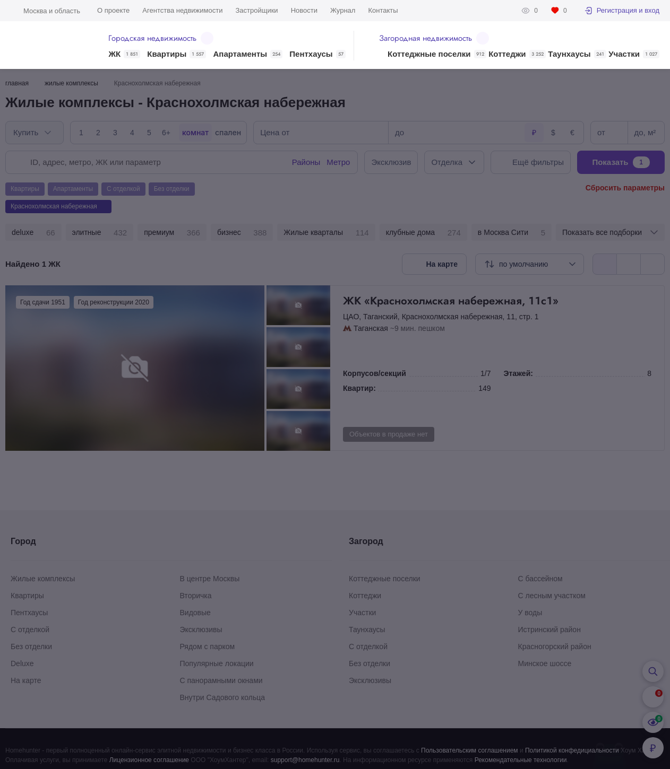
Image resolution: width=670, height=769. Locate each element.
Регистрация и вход (621, 10)
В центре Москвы (210, 578)
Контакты (383, 10)
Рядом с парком (207, 646)
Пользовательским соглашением (469, 750)
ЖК (124, 54)
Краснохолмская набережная (452, 316)
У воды (530, 612)
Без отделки (31, 646)
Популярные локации (217, 663)
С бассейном (540, 578)
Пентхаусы (317, 54)
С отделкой (30, 629)
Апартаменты (248, 54)
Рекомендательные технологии (521, 760)
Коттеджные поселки (437, 54)
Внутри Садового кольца (222, 697)
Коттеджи (516, 54)
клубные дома (423, 233)
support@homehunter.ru (305, 760)
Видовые (195, 612)
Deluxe (22, 663)
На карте (26, 680)
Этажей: (518, 373)
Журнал (342, 10)
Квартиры (176, 54)
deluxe (33, 233)
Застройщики (256, 10)
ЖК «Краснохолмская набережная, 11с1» (497, 300)
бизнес (242, 233)
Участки (633, 54)
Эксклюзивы (201, 629)
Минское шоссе (545, 663)
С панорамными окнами (221, 680)
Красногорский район (554, 646)
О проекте (113, 10)
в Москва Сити (511, 233)
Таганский (380, 316)
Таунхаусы (577, 54)
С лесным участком (552, 595)
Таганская (371, 328)
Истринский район (549, 629)
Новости (304, 10)
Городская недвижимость (160, 38)
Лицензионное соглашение (149, 760)
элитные (99, 233)
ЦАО (351, 316)
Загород (366, 541)
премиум (172, 233)
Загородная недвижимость (434, 38)
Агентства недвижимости (182, 10)
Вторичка (196, 595)
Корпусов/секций (374, 373)
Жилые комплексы (43, 578)
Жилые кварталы (326, 233)
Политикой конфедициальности (572, 750)
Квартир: (359, 388)
